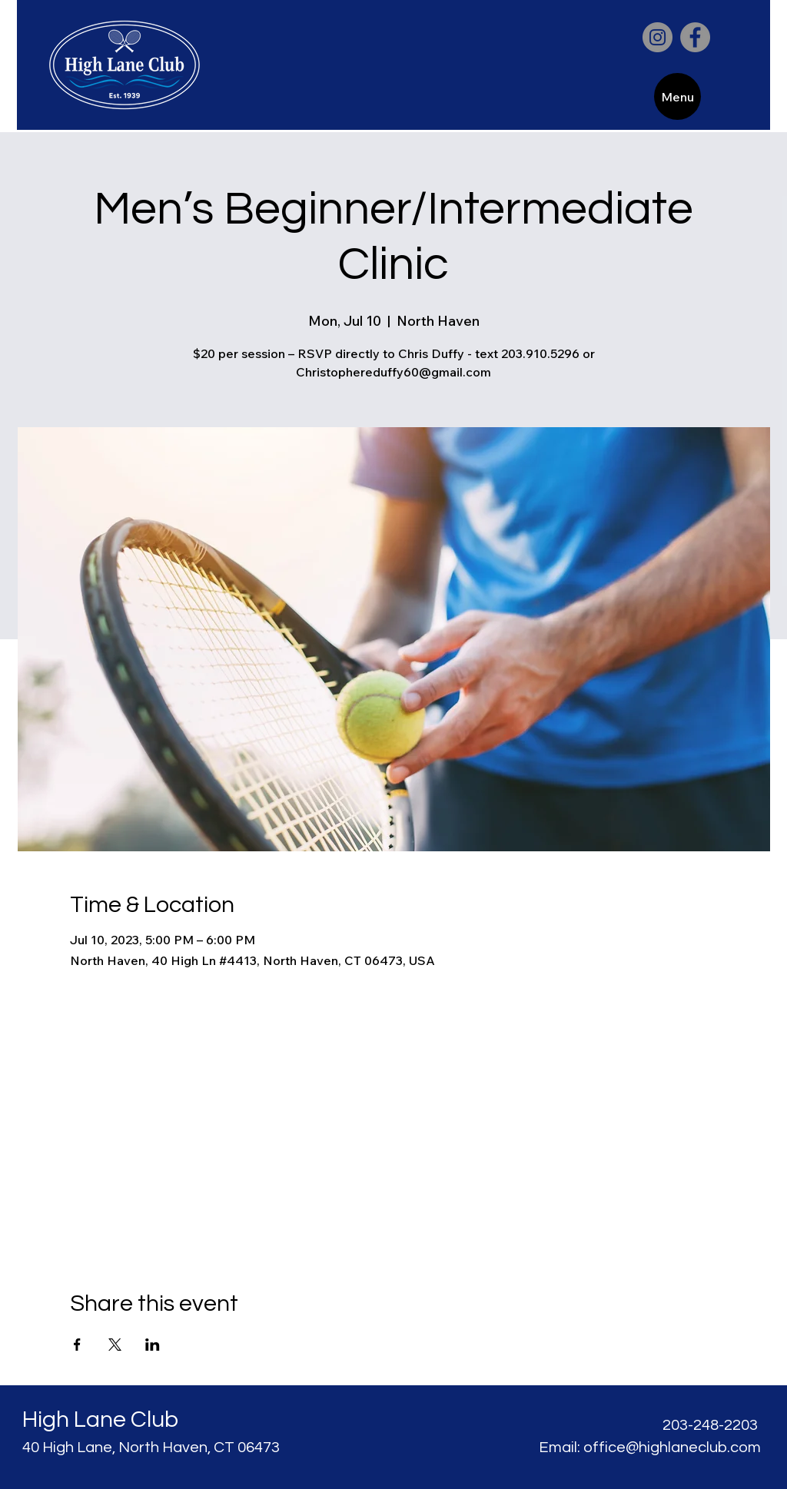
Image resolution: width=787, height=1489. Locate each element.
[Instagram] (657, 37)
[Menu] (677, 96)
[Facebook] (695, 37)
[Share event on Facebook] (77, 1344)
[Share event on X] (115, 1344)
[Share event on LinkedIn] (152, 1344)
